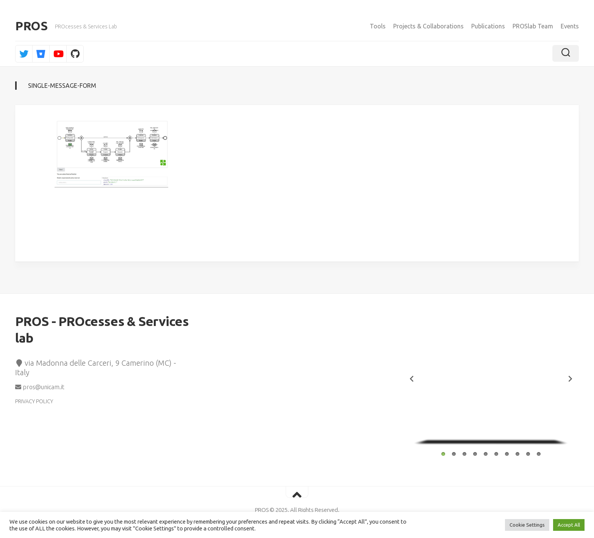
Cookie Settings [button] (527, 524)
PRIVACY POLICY (34, 402)
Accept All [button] (569, 524)
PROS (31, 26)
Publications (488, 26)
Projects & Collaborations (428, 26)
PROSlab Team (533, 26)
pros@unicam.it (39, 387)
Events (570, 26)
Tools (378, 26)
